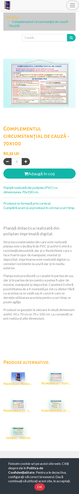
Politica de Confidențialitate (25, 470)
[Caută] (71, 37)
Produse (13, 17)
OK (39, 487)
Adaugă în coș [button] (39, 173)
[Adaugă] (26, 161)
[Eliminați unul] (7, 161)
